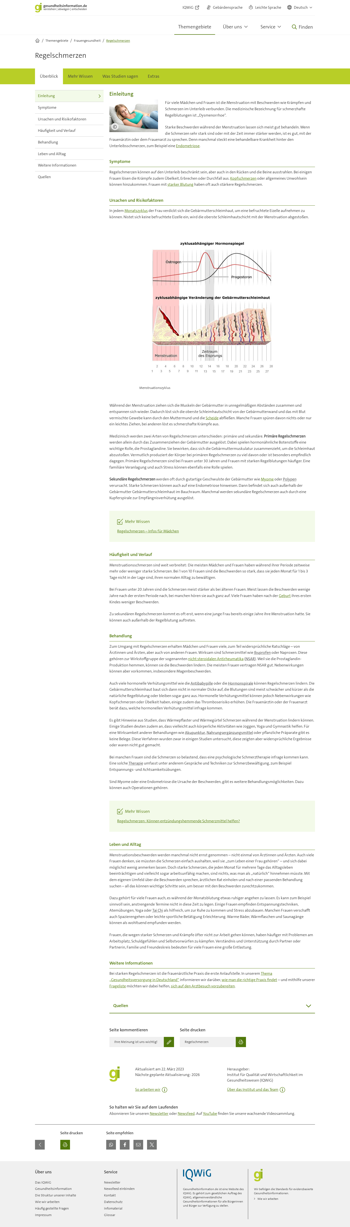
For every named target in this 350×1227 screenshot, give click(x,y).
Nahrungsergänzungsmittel (230, 732)
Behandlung (69, 142)
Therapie (136, 763)
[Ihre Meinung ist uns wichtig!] (141, 1042)
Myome (267, 479)
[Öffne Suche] (302, 27)
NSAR (250, 658)
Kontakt (110, 1195)
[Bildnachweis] (115, 126)
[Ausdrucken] (65, 1145)
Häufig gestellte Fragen (52, 1208)
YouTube (210, 1113)
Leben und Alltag (69, 153)
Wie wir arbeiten (47, 1202)
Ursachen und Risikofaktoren (69, 119)
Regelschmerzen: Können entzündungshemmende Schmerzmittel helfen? (178, 821)
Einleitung (69, 95)
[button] (300, 8)
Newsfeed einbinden (119, 1188)
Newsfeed (186, 1113)
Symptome (69, 107)
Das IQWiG (43, 1182)
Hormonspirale (240, 683)
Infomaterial (113, 1208)
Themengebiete (194, 27)
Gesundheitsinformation (53, 1188)
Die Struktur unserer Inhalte (55, 1195)
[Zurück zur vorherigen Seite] (40, 1145)
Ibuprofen (262, 652)
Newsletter (159, 1113)
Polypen (290, 479)
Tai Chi (157, 910)
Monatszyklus (136, 210)
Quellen (69, 176)
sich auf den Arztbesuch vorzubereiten (203, 986)
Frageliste (117, 986)
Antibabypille (202, 683)
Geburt (285, 595)
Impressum (43, 1215)
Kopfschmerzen (243, 178)
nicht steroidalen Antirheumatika (216, 658)
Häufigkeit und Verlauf (69, 130)
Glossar (109, 1215)
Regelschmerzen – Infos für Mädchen (148, 531)
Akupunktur (195, 732)
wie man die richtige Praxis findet (249, 979)
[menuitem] (49, 76)
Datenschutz (113, 1202)
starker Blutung (180, 184)
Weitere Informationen (69, 165)
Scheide (212, 417)
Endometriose (188, 145)
